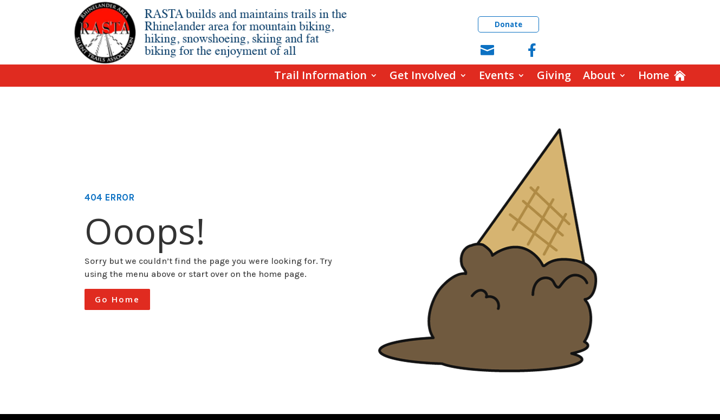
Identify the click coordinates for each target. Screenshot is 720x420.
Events (496, 75)
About (599, 75)
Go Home (117, 299)
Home (653, 75)
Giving (554, 75)
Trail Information (320, 75)
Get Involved (423, 75)
